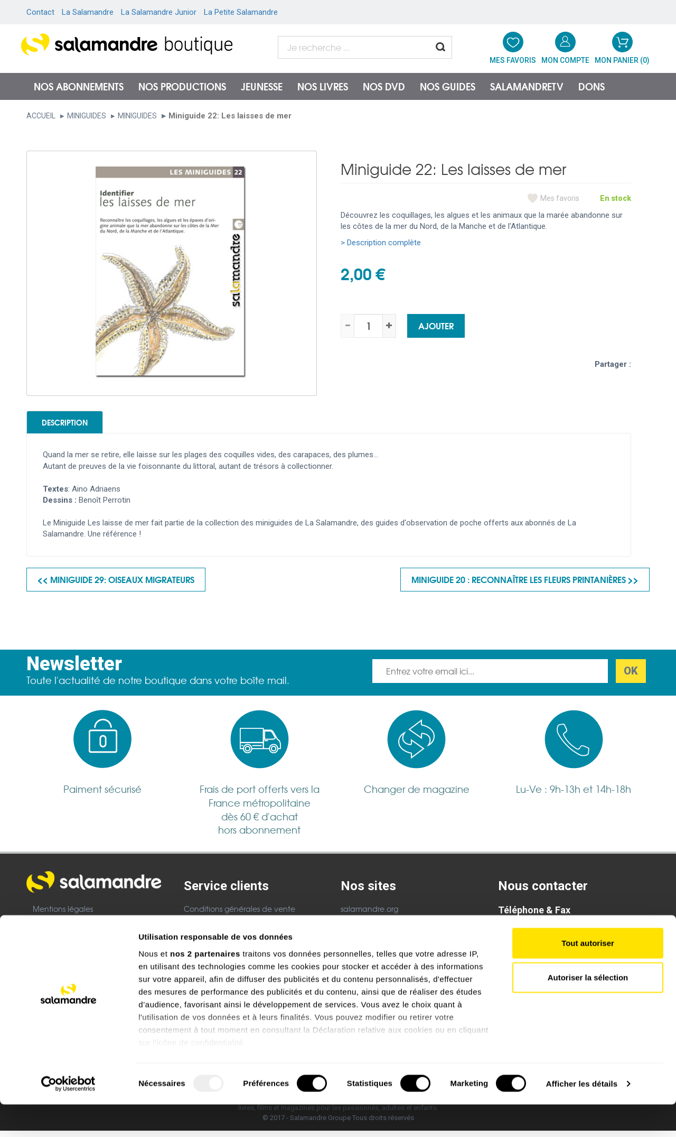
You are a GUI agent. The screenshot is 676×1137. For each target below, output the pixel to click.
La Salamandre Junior (158, 12)
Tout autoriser (587, 975)
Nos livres (322, 86)
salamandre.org (369, 915)
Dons (591, 86)
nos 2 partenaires (205, 986)
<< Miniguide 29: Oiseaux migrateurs (115, 585)
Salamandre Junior (375, 928)
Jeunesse (262, 86)
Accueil (40, 116)
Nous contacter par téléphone (553, 934)
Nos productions (182, 86)
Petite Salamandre (374, 943)
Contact (40, 12)
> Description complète (381, 242)
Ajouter (436, 325)
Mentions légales (63, 914)
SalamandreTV (527, 86)
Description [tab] (80, 425)
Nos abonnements (79, 86)
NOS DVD (384, 86)
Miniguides (86, 116)
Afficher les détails (581, 1116)
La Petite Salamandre (241, 12)
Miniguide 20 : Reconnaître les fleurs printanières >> (525, 585)
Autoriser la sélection (588, 1009)
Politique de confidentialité (233, 928)
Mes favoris (559, 198)
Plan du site (53, 928)
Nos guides (447, 86)
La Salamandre (88, 12)
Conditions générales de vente (239, 915)
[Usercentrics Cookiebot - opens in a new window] (68, 1116)
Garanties (201, 943)
